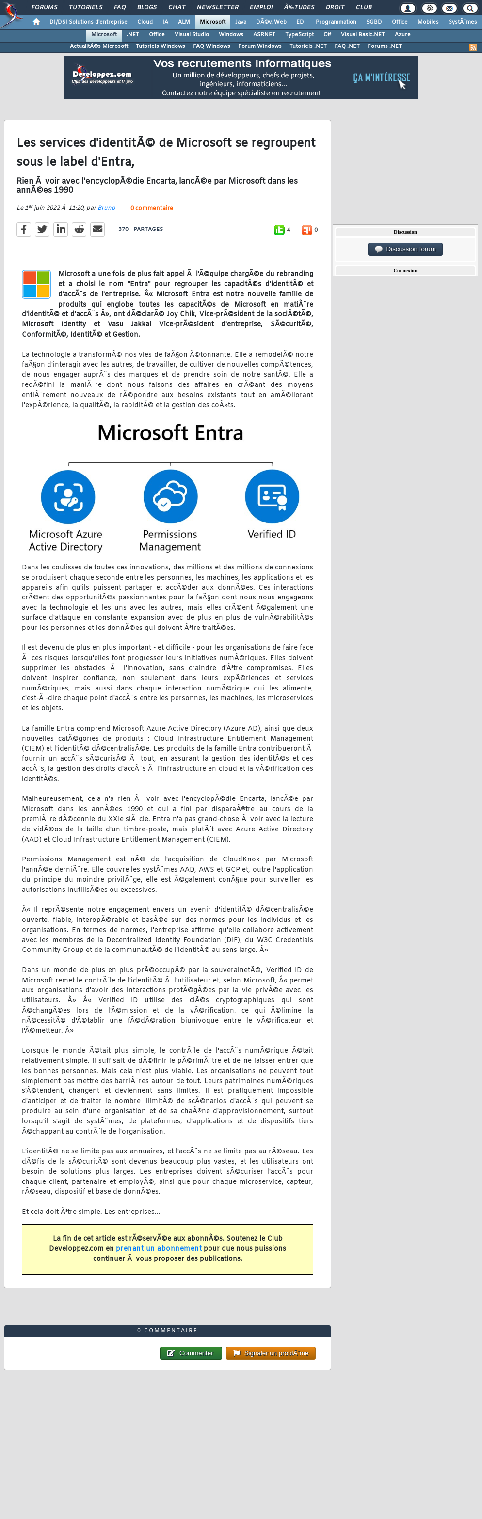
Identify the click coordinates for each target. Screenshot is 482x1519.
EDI (301, 22)
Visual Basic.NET (363, 34)
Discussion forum (405, 249)
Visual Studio (192, 34)
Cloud (145, 22)
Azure (403, 34)
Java (240, 22)
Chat (176, 8)
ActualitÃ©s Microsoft (99, 46)
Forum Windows (260, 46)
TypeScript (299, 34)
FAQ (120, 8)
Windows (231, 34)
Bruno (106, 208)
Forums (44, 8)
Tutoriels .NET (308, 46)
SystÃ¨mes (463, 22)
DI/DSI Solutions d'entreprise (88, 22)
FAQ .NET (347, 46)
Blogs (147, 8)
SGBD (374, 22)
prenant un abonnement (159, 1249)
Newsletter (217, 8)
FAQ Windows (211, 46)
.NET (133, 34)
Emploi (261, 8)
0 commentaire (151, 209)
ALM (184, 22)
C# (327, 34)
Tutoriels (85, 8)
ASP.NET (264, 34)
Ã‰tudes (299, 8)
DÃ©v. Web (271, 22)
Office (400, 22)
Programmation (336, 22)
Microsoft (212, 22)
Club (363, 8)
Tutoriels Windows (160, 46)
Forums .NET (385, 46)
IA (165, 22)
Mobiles (428, 22)
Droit (335, 8)
